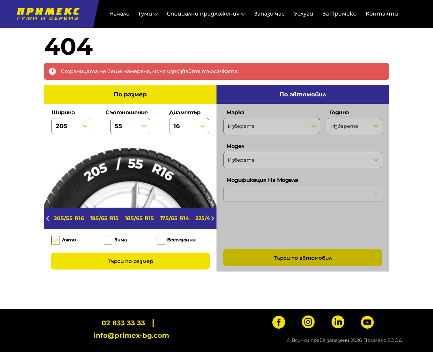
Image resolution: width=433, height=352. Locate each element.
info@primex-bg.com (131, 335)
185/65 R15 (139, 218)
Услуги (303, 13)
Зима (120, 240)
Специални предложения (203, 13)
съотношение (130, 121)
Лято (69, 240)
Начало (119, 13)
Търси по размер (130, 261)
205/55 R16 (69, 218)
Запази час (269, 13)
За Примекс (339, 13)
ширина (71, 121)
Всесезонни (181, 240)
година (355, 121)
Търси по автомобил (303, 258)
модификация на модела (302, 189)
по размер (130, 94)
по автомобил (302, 94)
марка (271, 121)
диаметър (189, 121)
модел (302, 155)
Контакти (382, 13)
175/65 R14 (174, 218)
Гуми (145, 13)
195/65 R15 (104, 218)
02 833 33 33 (123, 323)
